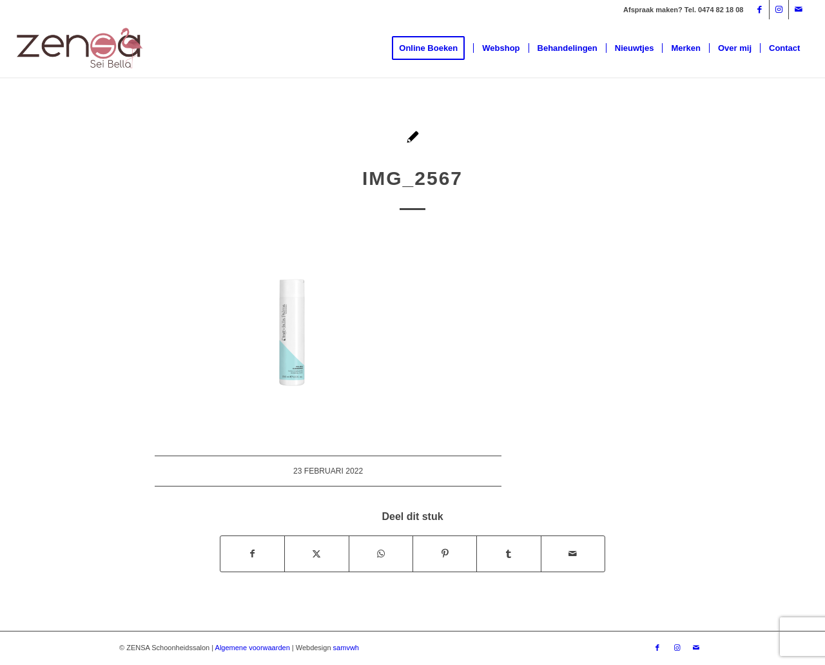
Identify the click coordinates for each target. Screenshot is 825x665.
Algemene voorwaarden (252, 647)
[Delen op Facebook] (252, 554)
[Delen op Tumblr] (508, 554)
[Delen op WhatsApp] (380, 554)
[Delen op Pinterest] (444, 554)
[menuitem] (432, 48)
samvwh (346, 647)
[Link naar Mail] (798, 9)
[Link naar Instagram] (779, 9)
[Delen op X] (316, 554)
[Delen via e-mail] (573, 554)
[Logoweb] (80, 48)
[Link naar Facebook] (759, 9)
